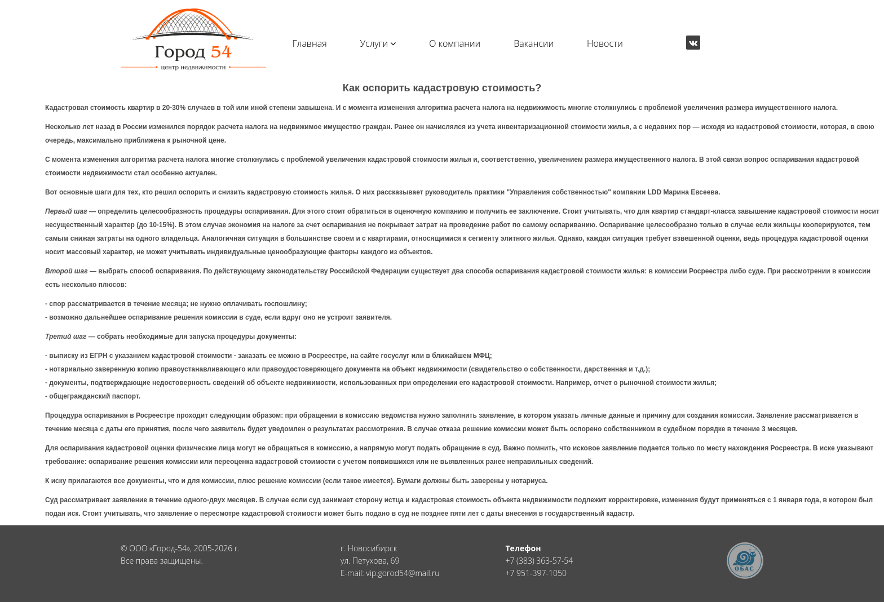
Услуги (378, 43)
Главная (310, 43)
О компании (454, 43)
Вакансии (534, 43)
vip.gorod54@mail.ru (402, 573)
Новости (605, 43)
